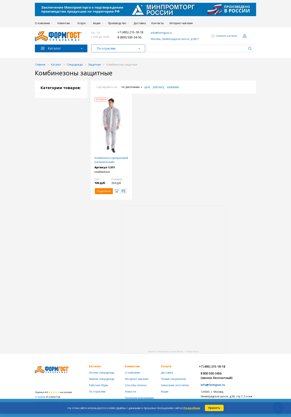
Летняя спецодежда (101, 372)
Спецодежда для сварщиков (61, 189)
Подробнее (191, 408)
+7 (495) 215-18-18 (130, 32)
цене (147, 87)
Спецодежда (54, 102)
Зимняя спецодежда (101, 379)
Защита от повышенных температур (66, 180)
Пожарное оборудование (63, 280)
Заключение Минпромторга (56, 290)
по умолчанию (131, 87)
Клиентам (63, 23)
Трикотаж (52, 261)
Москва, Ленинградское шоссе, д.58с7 (175, 39)
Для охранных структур (62, 228)
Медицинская (56, 211)
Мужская (53, 126)
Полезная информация (139, 398)
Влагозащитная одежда (66, 173)
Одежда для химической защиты (66, 197)
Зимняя (52, 109)
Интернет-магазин (181, 23)
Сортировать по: (107, 87)
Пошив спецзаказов (173, 379)
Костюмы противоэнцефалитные (65, 166)
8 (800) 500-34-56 (129, 37)
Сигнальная (55, 154)
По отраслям (106, 48)
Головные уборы (58, 233)
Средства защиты (58, 251)
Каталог (54, 48)
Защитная (54, 159)
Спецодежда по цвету (62, 142)
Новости (130, 391)
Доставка (140, 23)
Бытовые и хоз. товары (62, 270)
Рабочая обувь (55, 242)
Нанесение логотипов (175, 385)
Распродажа (54, 323)
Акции (96, 23)
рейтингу (158, 87)
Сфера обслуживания (61, 216)
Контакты (157, 23)
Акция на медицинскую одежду (62, 312)
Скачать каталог (226, 35)
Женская (53, 131)
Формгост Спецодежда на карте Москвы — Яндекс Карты (173, 351)
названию (173, 87)
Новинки (51, 301)
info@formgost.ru (161, 33)
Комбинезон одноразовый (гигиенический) (111, 160)
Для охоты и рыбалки (61, 222)
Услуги (81, 23)
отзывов (40, 396)
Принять (214, 408)
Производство (117, 23)
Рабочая (53, 148)
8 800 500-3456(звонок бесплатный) (217, 375)
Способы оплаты (135, 385)
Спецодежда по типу (61, 137)
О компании (42, 23)
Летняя (52, 115)
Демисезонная (57, 120)
